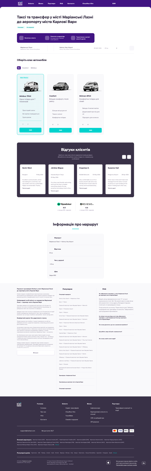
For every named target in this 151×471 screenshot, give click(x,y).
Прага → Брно (63, 326)
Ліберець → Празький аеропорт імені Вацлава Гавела (73, 357)
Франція (62, 453)
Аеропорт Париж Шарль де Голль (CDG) (48, 442)
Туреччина (34, 453)
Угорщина (105, 453)
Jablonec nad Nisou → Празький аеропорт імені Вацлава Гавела (76, 360)
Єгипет (57, 453)
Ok (144, 463)
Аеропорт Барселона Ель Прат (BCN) (26, 442)
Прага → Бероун (63, 312)
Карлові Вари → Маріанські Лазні (68, 333)
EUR (114, 3)
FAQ (61, 3)
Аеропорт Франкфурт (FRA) (67, 442)
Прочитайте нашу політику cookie (126, 465)
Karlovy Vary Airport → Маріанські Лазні (69, 298)
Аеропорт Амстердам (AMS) (82, 442)
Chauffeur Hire (86, 3)
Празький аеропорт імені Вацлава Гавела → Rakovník (73, 305)
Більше (57, 444)
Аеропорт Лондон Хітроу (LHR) (46, 444)
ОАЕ (39, 453)
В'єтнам (68, 453)
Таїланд (43, 453)
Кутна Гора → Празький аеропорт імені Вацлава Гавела (73, 315)
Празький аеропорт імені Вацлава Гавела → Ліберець (73, 347)
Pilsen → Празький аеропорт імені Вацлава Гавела (72, 343)
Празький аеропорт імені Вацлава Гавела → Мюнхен (73, 336)
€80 (30, 130)
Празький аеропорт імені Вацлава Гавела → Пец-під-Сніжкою (75, 340)
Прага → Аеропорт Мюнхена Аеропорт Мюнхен (72, 322)
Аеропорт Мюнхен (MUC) (98, 442)
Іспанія (48, 453)
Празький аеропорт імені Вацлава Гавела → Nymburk (73, 319)
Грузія (110, 453)
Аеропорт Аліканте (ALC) (96, 439)
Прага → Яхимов (63, 364)
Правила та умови (27, 461)
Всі (19, 68)
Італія (52, 453)
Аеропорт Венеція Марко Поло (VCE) (27, 444)
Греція (76, 453)
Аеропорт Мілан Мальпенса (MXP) (115, 442)
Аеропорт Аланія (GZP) (39, 439)
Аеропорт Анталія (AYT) (52, 439)
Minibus (34, 68)
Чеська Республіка (90, 453)
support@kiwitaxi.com (26, 431)
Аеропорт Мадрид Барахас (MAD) (113, 439)
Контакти (71, 3)
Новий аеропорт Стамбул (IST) (67, 439)
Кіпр (72, 453)
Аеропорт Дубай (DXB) (83, 439)
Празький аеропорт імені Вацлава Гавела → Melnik (72, 354)
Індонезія (99, 453)
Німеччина (81, 453)
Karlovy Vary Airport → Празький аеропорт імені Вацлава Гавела (76, 350)
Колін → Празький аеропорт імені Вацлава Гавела (72, 329)
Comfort (25, 68)
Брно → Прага (63, 302)
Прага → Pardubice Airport (66, 309)
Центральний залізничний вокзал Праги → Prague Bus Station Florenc (75, 368)
